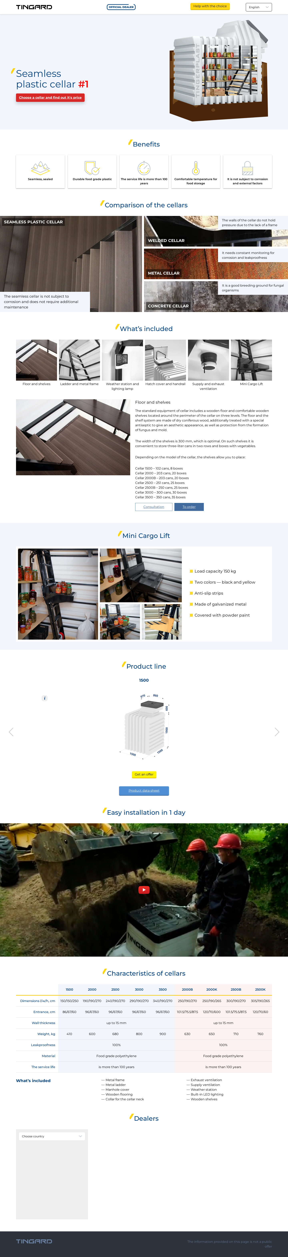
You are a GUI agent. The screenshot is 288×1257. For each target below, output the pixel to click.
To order (189, 507)
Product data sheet (144, 791)
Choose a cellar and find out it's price (50, 97)
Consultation (153, 507)
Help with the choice (210, 6)
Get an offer (144, 774)
